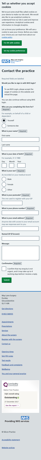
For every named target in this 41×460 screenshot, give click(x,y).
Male (9, 179)
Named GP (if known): (11, 234)
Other (9, 190)
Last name (6, 145)
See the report (11, 405)
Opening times (8, 352)
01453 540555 (7, 314)
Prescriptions (7, 326)
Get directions (7, 309)
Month (12, 161)
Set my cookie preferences (14, 51)
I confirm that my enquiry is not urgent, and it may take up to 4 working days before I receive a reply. (22, 271)
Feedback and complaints (12, 365)
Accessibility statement (11, 440)
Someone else (13, 126)
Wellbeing (6, 369)
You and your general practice (14, 374)
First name (6, 135)
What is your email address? (18, 218)
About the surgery (9, 335)
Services (5, 331)
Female (10, 184)
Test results (6, 360)
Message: (5, 244)
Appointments (7, 322)
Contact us (6, 344)
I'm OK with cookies (12, 43)
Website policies (8, 448)
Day (3, 161)
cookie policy (7, 37)
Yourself (10, 120)
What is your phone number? (18, 208)
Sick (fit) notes (7, 356)
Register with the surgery (12, 339)
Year (19, 161)
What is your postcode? (16, 195)
